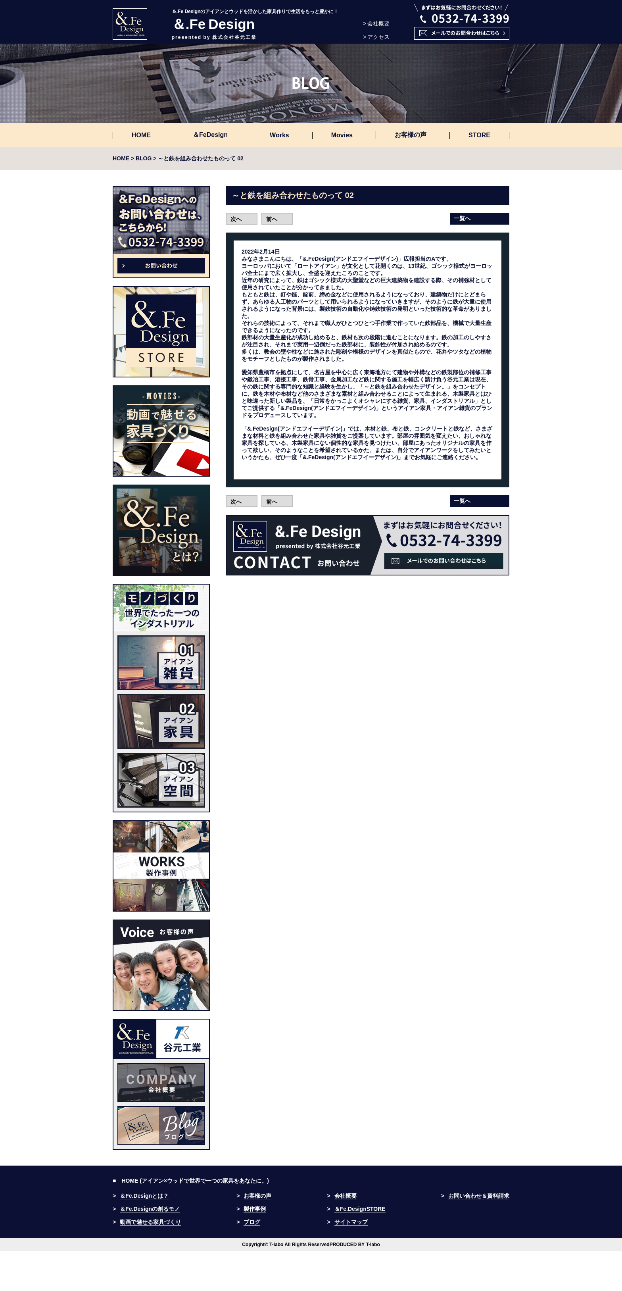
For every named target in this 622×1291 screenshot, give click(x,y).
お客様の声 (410, 134)
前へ (271, 219)
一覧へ (462, 218)
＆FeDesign (210, 134)
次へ (236, 219)
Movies (342, 135)
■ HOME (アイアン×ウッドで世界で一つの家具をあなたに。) (191, 1180)
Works (279, 135)
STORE (479, 135)
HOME (141, 135)
